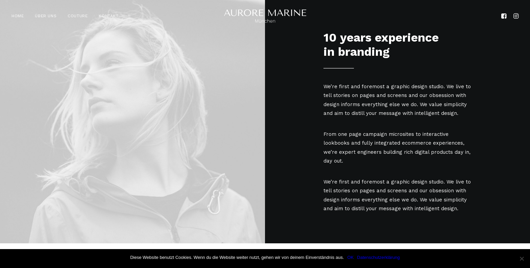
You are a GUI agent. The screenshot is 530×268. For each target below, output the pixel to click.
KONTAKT (108, 16)
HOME (17, 16)
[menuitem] (19, 16)
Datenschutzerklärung (378, 257)
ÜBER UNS (45, 16)
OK (350, 257)
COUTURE (78, 16)
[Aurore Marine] (265, 16)
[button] (504, 16)
